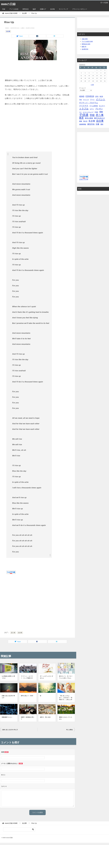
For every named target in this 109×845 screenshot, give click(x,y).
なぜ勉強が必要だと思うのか (8, 677)
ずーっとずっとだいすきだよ (46, 677)
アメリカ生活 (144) (87, 41)
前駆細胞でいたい (7, 717)
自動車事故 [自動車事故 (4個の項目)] (82, 124)
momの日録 (9, 3)
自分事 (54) (85, 49)
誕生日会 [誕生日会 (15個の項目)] (91, 124)
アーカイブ (82, 88)
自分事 (8, 31)
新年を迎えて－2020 (27, 695)
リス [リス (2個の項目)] (80, 112)
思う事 (13, 632)
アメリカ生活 (13, 9)
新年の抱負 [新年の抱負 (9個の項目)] (89, 118)
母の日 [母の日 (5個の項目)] (85, 121)
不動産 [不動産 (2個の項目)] (96, 112)
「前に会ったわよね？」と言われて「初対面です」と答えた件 (65, 697)
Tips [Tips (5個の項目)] (80, 99)
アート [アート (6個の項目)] (92, 99)
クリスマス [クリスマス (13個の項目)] (83, 106)
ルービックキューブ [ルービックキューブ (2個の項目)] (88, 112)
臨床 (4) (84, 46)
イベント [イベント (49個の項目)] (100, 99)
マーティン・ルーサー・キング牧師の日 (27, 677)
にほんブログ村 (83, 179)
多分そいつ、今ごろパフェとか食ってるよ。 (65, 677)
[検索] (19, 829)
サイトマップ (63, 9)
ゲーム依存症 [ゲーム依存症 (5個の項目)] (94, 106)
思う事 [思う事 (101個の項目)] (100, 115)
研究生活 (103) (86, 44)
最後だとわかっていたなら (65, 718)
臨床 (34, 9)
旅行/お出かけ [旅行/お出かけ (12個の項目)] (99, 118)
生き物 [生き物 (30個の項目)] (92, 121)
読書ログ (43, 9)
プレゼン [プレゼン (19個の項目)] (99, 109)
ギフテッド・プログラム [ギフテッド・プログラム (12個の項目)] (88, 103)
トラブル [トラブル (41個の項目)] (84, 108)
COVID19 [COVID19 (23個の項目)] (89, 96)
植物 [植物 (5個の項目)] (80, 121)
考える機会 (69, 729)
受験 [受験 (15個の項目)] (101, 112)
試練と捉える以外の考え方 (8, 696)
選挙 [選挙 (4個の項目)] (101, 124)
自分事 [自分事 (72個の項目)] (100, 121)
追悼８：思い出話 (45, 717)
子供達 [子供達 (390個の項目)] (83, 114)
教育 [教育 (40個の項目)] (81, 118)
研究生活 (26, 9)
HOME (11, 13)
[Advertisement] (37, 68)
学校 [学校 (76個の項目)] (92, 115)
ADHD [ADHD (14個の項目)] (81, 96)
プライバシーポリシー (79, 9)
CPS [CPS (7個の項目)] (96, 96)
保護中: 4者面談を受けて (27, 718)
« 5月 (92, 84)
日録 (3, 9)
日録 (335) (85, 39)
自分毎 (52, 9)
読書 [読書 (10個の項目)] (97, 124)
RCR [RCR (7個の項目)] (101, 96)
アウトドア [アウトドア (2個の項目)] (86, 99)
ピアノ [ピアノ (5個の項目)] (92, 109)
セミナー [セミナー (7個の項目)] (102, 106)
